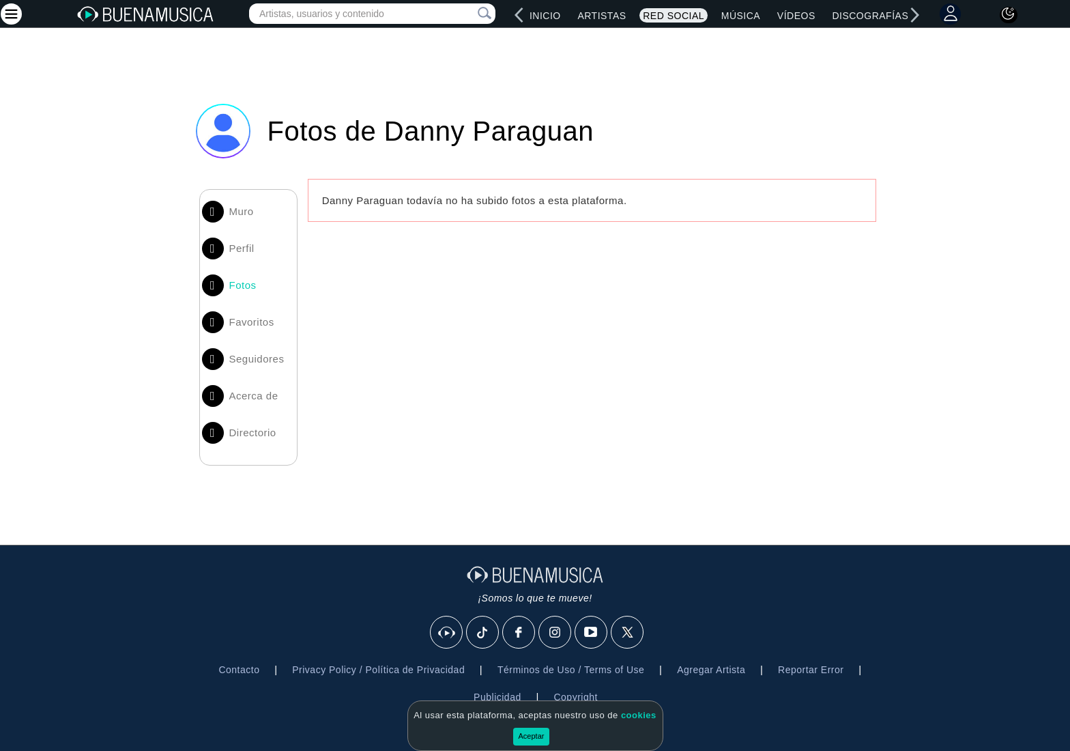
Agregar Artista (711, 669)
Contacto (238, 669)
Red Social (673, 15)
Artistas (601, 15)
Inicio (545, 15)
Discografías (870, 15)
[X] (627, 633)
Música (740, 15)
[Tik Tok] (483, 633)
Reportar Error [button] (810, 669)
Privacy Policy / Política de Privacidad (378, 669)
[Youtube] (591, 633)
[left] (519, 15)
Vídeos (796, 15)
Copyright (575, 697)
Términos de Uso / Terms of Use (570, 669)
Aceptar (532, 736)
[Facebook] (519, 633)
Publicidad (497, 697)
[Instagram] (555, 633)
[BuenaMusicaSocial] (447, 633)
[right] (914, 15)
